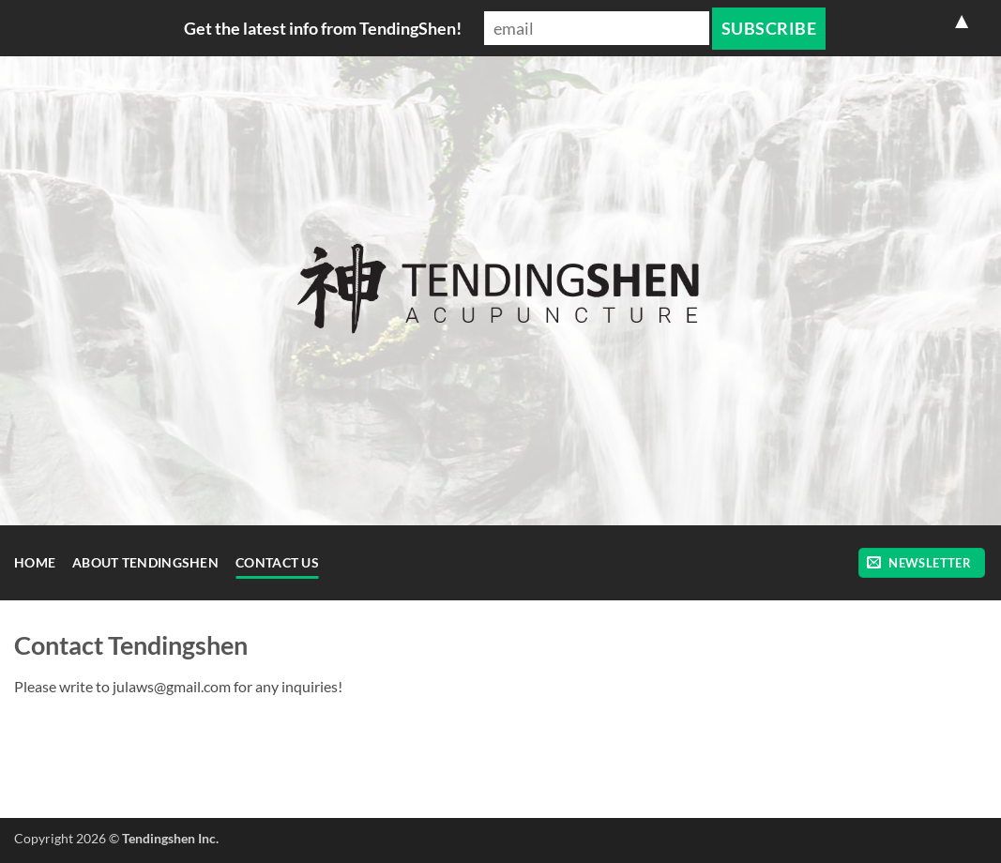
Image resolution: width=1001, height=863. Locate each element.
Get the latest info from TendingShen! (323, 28)
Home (34, 562)
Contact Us (277, 562)
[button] (921, 563)
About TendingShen (145, 562)
